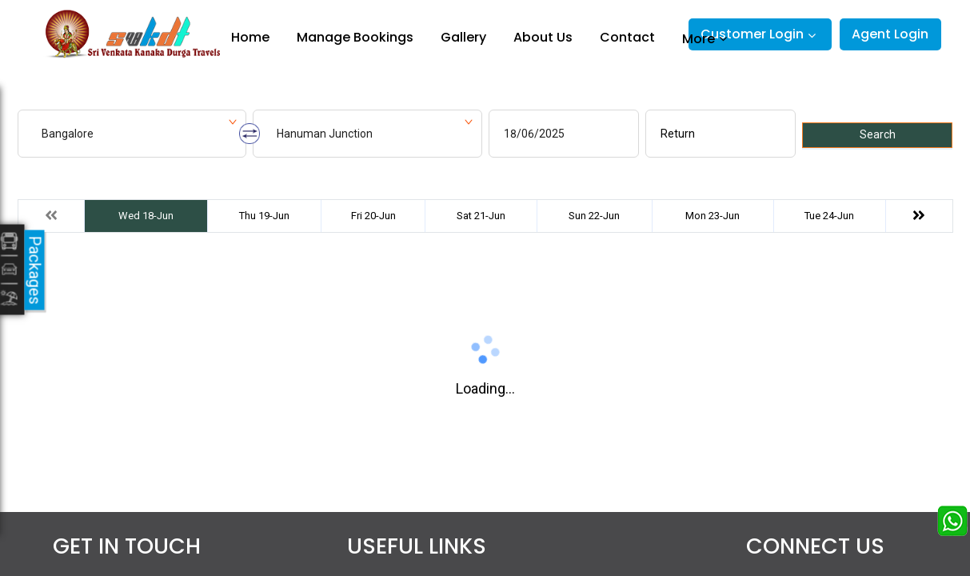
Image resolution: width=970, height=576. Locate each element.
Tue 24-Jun (829, 216)
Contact (627, 37)
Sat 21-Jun (481, 216)
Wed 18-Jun (146, 216)
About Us (543, 37)
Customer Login (752, 34)
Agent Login (890, 34)
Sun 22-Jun (594, 216)
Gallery (463, 37)
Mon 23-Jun (712, 216)
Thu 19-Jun (264, 216)
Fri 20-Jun (373, 216)
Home (250, 37)
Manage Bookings (355, 37)
